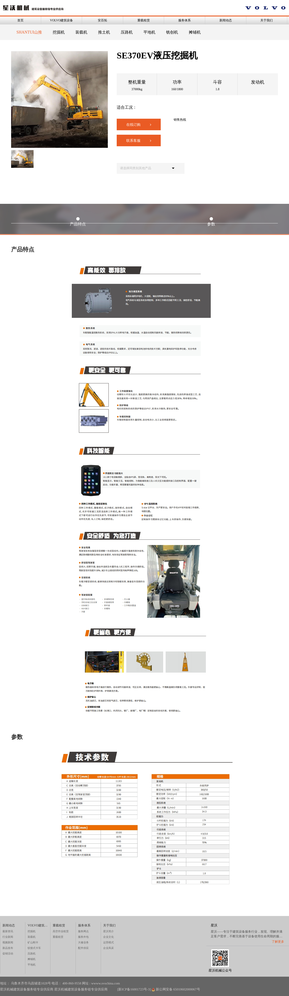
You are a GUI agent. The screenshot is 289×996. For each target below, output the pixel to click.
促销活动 (7, 953)
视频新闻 (7, 942)
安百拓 (102, 20)
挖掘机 (59, 32)
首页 (20, 20)
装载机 (81, 32)
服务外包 (83, 936)
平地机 (149, 32)
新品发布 (7, 948)
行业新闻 (7, 936)
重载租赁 (143, 20)
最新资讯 (7, 931)
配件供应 (83, 948)
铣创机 (172, 32)
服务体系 (184, 20)
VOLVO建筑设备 (61, 20)
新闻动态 (225, 20)
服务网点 (83, 931)
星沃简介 (108, 931)
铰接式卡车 (34, 948)
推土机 (104, 32)
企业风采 (108, 948)
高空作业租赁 (61, 931)
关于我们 (266, 20)
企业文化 (108, 936)
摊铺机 (195, 32)
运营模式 (108, 942)
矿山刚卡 (33, 942)
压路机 (127, 32)
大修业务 (83, 942)
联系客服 (138, 140)
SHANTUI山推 (29, 32)
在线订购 (138, 124)
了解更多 (278, 941)
